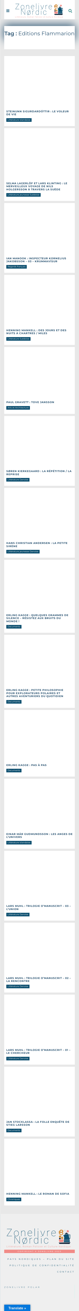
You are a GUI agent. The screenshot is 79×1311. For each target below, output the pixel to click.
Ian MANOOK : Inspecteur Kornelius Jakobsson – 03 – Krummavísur (36, 260)
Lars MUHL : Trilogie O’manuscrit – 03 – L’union (38, 907)
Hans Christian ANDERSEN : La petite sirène (37, 544)
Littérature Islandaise (19, 119)
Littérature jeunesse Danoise (23, 551)
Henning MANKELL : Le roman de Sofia (37, 1193)
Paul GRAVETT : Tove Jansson (30, 402)
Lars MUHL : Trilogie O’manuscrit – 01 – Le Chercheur (38, 1051)
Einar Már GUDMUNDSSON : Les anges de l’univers (39, 835)
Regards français (16, 266)
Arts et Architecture (18, 407)
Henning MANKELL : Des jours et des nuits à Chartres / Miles (36, 332)
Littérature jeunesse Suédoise (23, 194)
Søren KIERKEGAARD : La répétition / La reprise (39, 472)
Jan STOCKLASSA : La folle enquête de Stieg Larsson (38, 1123)
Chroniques (14, 1199)
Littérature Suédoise (18, 338)
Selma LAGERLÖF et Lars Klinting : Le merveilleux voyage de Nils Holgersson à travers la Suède (36, 186)
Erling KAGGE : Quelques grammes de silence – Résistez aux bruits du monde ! (37, 618)
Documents (14, 626)
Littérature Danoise (18, 479)
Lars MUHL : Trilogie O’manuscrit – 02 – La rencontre (38, 979)
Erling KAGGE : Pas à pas (26, 765)
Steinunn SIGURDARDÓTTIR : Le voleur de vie (37, 113)
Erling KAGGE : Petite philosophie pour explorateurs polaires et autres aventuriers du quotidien (34, 693)
